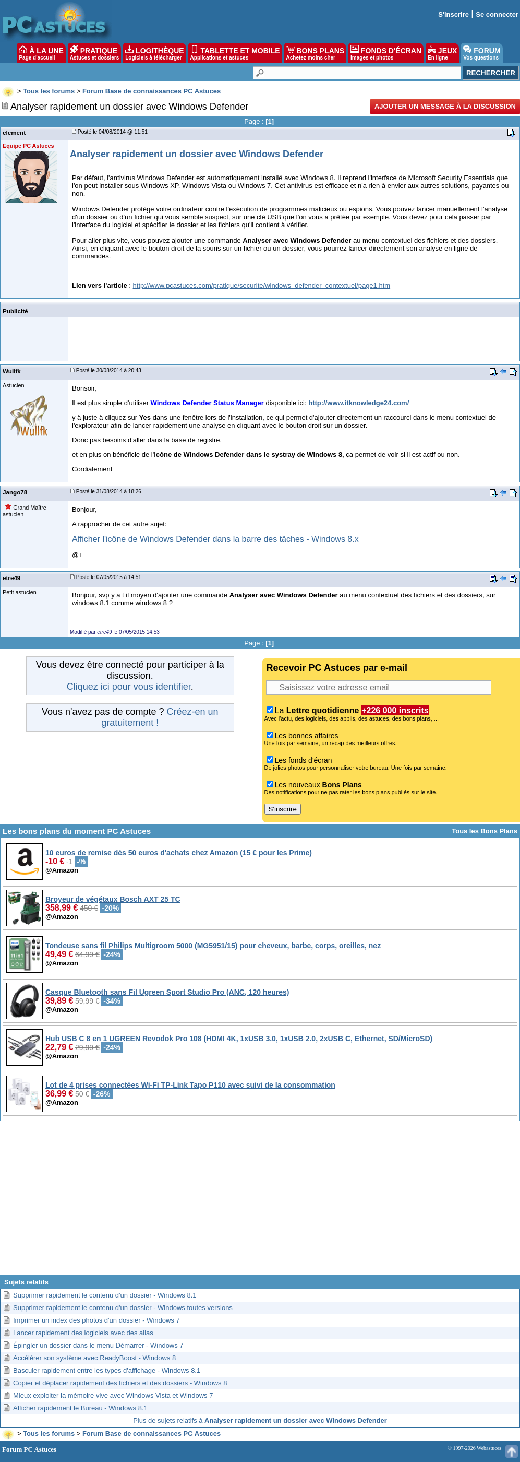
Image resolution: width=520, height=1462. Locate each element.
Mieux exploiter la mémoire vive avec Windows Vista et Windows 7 (113, 1395)
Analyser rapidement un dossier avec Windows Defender (196, 154)
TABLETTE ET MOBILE (235, 53)
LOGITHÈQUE (154, 53)
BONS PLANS (315, 53)
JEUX (442, 53)
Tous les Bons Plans (484, 831)
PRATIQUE (94, 53)
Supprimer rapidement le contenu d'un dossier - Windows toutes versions (123, 1308)
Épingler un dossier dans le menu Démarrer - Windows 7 (98, 1345)
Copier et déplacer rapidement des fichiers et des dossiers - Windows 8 (120, 1383)
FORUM (481, 53)
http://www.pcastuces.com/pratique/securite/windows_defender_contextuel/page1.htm (262, 285)
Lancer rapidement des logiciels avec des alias (83, 1333)
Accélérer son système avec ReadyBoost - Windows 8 (94, 1358)
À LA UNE (41, 53)
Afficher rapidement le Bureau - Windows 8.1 (80, 1408)
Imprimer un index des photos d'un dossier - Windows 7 (96, 1320)
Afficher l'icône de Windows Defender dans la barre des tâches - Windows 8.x (215, 539)
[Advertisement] (260, 1202)
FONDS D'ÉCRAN (385, 53)
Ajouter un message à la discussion (445, 106)
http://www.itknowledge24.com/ (358, 403)
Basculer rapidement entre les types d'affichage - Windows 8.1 (106, 1370)
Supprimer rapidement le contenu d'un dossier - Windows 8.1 (105, 1295)
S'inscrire (453, 14)
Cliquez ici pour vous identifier (129, 686)
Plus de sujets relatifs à (260, 1420)
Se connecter (497, 14)
